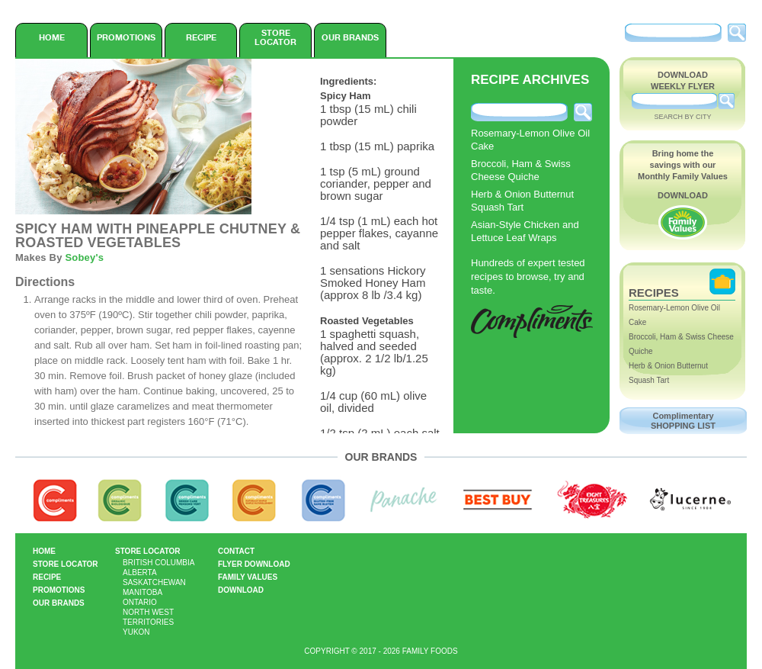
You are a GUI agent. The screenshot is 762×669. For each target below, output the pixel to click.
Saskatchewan (154, 582)
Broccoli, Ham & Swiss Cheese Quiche (521, 170)
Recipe (201, 37)
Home (52, 37)
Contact (236, 551)
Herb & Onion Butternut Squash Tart (522, 200)
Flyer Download (254, 564)
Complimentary (683, 420)
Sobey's (84, 257)
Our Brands (350, 37)
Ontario (140, 602)
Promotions (126, 37)
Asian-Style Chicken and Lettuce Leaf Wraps (525, 231)
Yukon (136, 632)
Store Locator (275, 37)
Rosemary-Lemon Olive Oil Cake (530, 139)
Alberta (140, 572)
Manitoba (142, 592)
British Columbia (158, 562)
